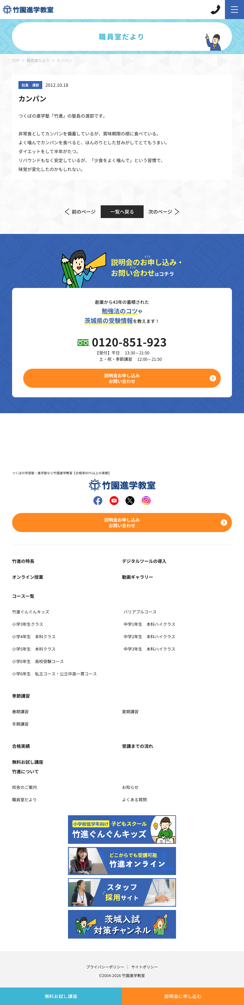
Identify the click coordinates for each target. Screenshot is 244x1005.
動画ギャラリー (137, 577)
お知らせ (130, 787)
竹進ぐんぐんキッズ (30, 612)
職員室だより (38, 60)
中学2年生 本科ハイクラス (149, 636)
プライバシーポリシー (105, 966)
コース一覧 (23, 596)
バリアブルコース (140, 612)
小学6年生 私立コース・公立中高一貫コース (54, 674)
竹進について (25, 771)
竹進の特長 (23, 561)
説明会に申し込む (183, 996)
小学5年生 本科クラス (34, 649)
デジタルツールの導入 (144, 561)
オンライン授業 (27, 577)
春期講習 (20, 711)
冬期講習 (20, 724)
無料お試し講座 (61, 996)
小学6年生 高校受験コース (38, 661)
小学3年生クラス (27, 624)
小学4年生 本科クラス (34, 636)
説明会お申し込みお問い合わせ (122, 378)
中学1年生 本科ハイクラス (149, 624)
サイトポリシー (144, 966)
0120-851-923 (129, 341)
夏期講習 (130, 711)
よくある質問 (134, 799)
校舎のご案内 (24, 787)
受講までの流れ (137, 746)
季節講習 (21, 696)
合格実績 (21, 746)
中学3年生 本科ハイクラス (149, 649)
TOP (16, 60)
